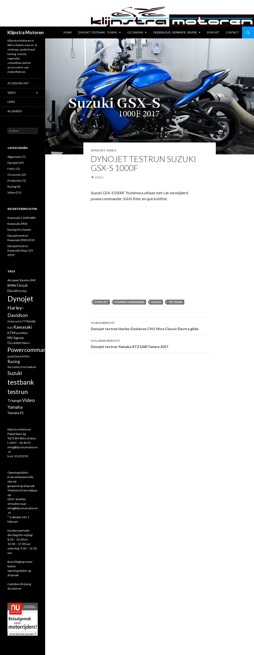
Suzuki (156, 302)
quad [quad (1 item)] (10, 356)
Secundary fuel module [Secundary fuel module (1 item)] (21, 367)
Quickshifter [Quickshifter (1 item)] (22, 356)
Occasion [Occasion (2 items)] (14, 343)
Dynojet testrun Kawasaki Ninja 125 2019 (20, 250)
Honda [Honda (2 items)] (30, 321)
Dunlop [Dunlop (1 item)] (22, 290)
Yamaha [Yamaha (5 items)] (15, 407)
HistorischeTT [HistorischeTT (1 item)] (16, 321)
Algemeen (14, 111)
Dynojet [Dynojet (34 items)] (20, 298)
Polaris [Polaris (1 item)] (26, 342)
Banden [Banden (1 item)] (25, 280)
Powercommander (129, 302)
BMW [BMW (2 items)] (11, 285)
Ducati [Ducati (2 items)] (12, 291)
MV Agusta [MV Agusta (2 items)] (15, 338)
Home (68, 32)
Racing (11, 186)
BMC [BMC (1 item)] (33, 280)
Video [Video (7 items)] (28, 400)
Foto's (11, 169)
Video (111, 150)
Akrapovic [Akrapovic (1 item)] (13, 280)
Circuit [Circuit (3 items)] (22, 285)
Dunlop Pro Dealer (19, 229)
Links (11, 101)
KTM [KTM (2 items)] (11, 333)
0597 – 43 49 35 (20, 443)
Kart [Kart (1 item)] (10, 327)
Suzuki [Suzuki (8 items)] (14, 373)
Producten (14, 180)
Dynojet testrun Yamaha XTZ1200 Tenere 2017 (149, 343)
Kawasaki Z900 (17, 224)
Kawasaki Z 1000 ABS (21, 218)
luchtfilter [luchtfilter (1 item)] (22, 333)
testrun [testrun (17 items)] (17, 391)
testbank (175, 302)
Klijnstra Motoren (25, 32)
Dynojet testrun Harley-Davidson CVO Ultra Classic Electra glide (149, 325)
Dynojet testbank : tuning (97, 32)
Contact (232, 32)
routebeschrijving (19, 584)
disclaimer (14, 588)
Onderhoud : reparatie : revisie (175, 32)
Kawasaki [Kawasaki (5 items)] (22, 327)
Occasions (135, 32)
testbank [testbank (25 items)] (20, 382)
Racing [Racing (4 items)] (13, 361)
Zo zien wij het (18, 83)
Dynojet (213, 32)
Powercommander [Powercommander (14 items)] (31, 349)
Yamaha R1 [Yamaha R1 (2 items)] (15, 413)
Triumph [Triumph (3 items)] (14, 400)
